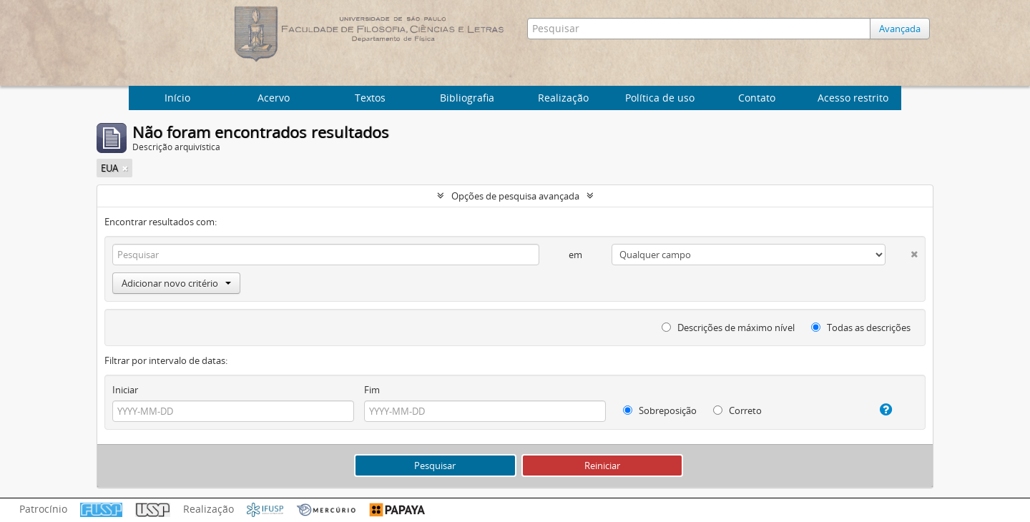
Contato (756, 97)
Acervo (274, 97)
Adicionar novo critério (176, 283)
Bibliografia (467, 97)
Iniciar (125, 389)
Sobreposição (660, 410)
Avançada (900, 28)
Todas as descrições (861, 327)
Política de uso (660, 97)
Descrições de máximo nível (728, 327)
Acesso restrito (853, 97)
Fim (372, 389)
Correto (737, 410)
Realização (563, 97)
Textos (370, 97)
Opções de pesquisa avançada (515, 195)
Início (177, 97)
